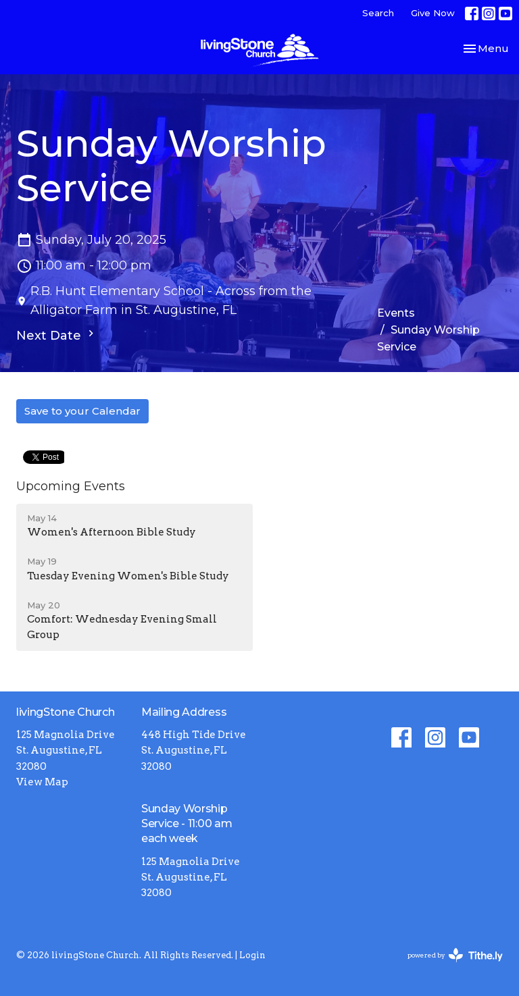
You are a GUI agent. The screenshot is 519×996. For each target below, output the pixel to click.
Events (396, 313)
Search (378, 12)
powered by (455, 955)
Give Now (433, 12)
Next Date (56, 335)
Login (252, 955)
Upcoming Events (70, 486)
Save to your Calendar (82, 410)
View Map (42, 782)
